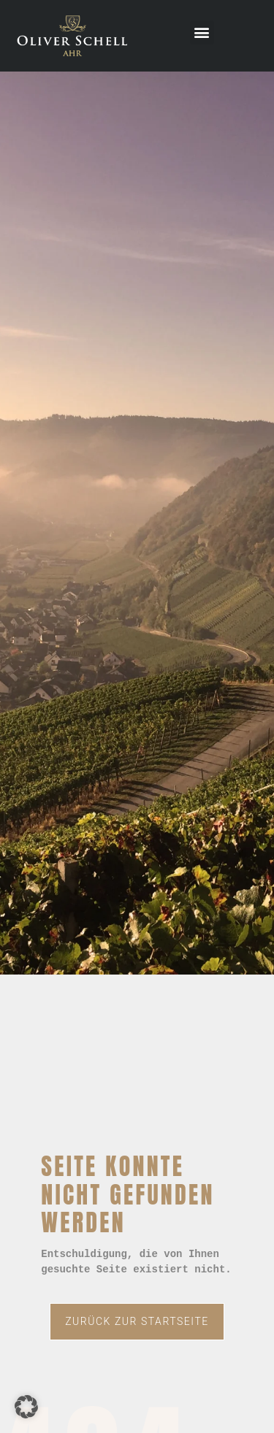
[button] (202, 32)
